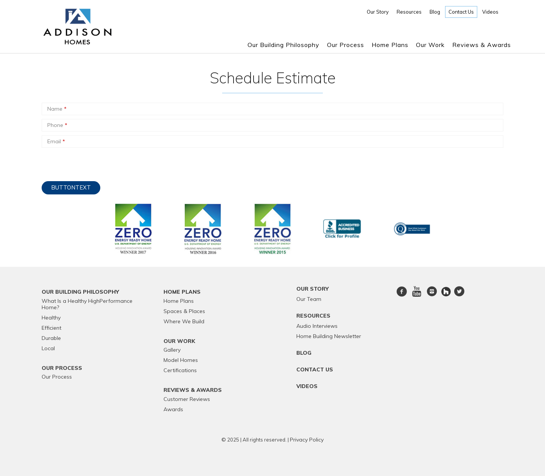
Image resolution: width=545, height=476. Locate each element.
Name (57, 108)
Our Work (430, 45)
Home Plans (390, 45)
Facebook (402, 296)
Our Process (345, 45)
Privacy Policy (307, 439)
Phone (57, 125)
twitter (459, 296)
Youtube (416, 296)
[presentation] (99, 162)
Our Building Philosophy (283, 45)
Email (56, 141)
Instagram (432, 296)
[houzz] (446, 291)
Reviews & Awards (481, 45)
